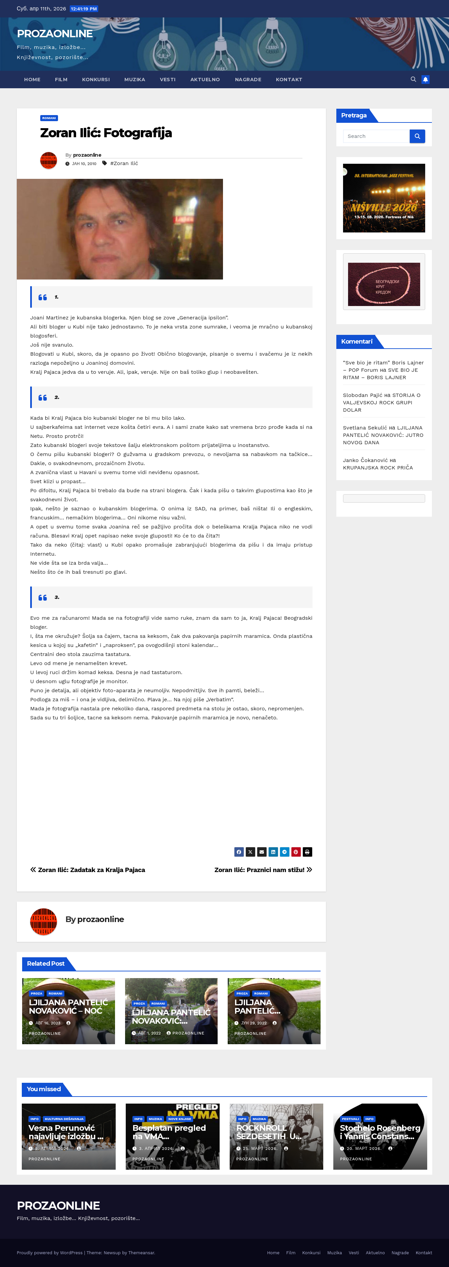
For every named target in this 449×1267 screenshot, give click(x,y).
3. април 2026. (157, 1148)
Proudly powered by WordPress (50, 1252)
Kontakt (289, 80)
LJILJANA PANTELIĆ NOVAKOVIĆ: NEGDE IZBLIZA (171, 1021)
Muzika (134, 80)
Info (35, 1119)
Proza (36, 993)
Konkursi (96, 80)
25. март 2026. (261, 1148)
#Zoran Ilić (124, 163)
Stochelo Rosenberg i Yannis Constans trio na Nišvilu (380, 1136)
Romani (49, 118)
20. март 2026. (365, 1148)
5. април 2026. (53, 1148)
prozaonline (87, 155)
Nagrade (248, 80)
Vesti (168, 80)
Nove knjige (179, 1119)
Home (32, 80)
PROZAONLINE (54, 33)
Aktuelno (205, 80)
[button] (413, 79)
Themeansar (141, 1252)
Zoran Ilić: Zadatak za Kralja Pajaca (87, 870)
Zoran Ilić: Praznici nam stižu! (264, 870)
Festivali (350, 1119)
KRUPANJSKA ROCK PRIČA (378, 467)
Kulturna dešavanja (64, 1119)
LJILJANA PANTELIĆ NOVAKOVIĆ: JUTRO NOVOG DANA (383, 435)
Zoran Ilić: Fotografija (106, 133)
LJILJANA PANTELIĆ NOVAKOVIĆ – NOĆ (68, 1007)
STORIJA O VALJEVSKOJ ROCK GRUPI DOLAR (382, 402)
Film (61, 80)
